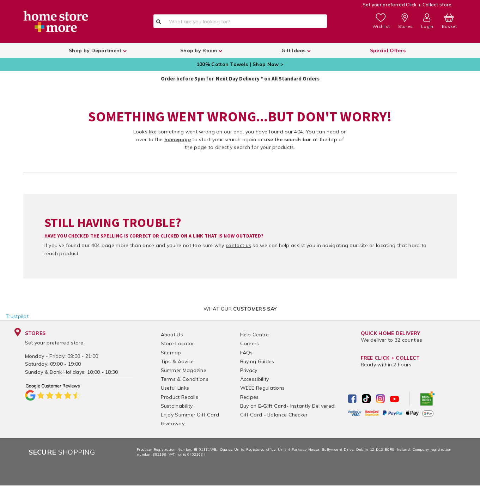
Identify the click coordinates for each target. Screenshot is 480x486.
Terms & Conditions (184, 379)
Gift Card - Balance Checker (274, 415)
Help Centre (254, 334)
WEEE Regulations (262, 388)
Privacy (248, 370)
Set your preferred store (54, 343)
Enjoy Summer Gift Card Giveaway (190, 419)
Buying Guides (257, 361)
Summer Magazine (184, 370)
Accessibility (254, 379)
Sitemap (171, 352)
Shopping (62, 452)
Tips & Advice (177, 361)
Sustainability (177, 406)
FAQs (246, 352)
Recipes (249, 397)
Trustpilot (17, 316)
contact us (238, 245)
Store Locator (177, 343)
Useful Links (175, 388)
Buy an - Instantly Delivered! (288, 406)
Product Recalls (180, 397)
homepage (177, 139)
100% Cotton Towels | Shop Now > (240, 64)
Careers (249, 343)
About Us (172, 334)
